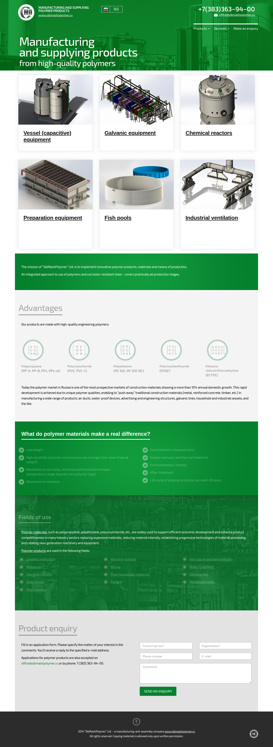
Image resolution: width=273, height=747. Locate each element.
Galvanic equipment (130, 133)
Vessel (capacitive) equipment (47, 136)
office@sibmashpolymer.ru (237, 14)
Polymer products (33, 551)
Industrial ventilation (212, 218)
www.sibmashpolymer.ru (55, 15)
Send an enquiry (158, 691)
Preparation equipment (52, 218)
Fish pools (118, 218)
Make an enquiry (246, 28)
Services (221, 28)
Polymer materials (34, 532)
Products (201, 28)
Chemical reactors (209, 133)
